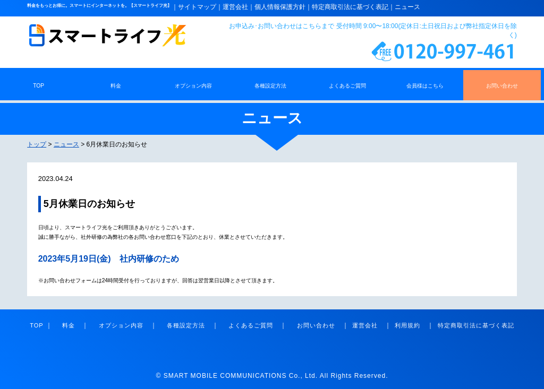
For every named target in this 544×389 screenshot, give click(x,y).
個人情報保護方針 (279, 7)
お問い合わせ (313, 325)
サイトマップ (197, 7)
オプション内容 (117, 325)
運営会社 (235, 7)
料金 (65, 325)
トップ (36, 144)
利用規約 (407, 325)
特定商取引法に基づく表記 (350, 7)
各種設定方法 (182, 325)
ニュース (407, 7)
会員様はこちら (425, 86)
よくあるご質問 (247, 325)
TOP (36, 325)
